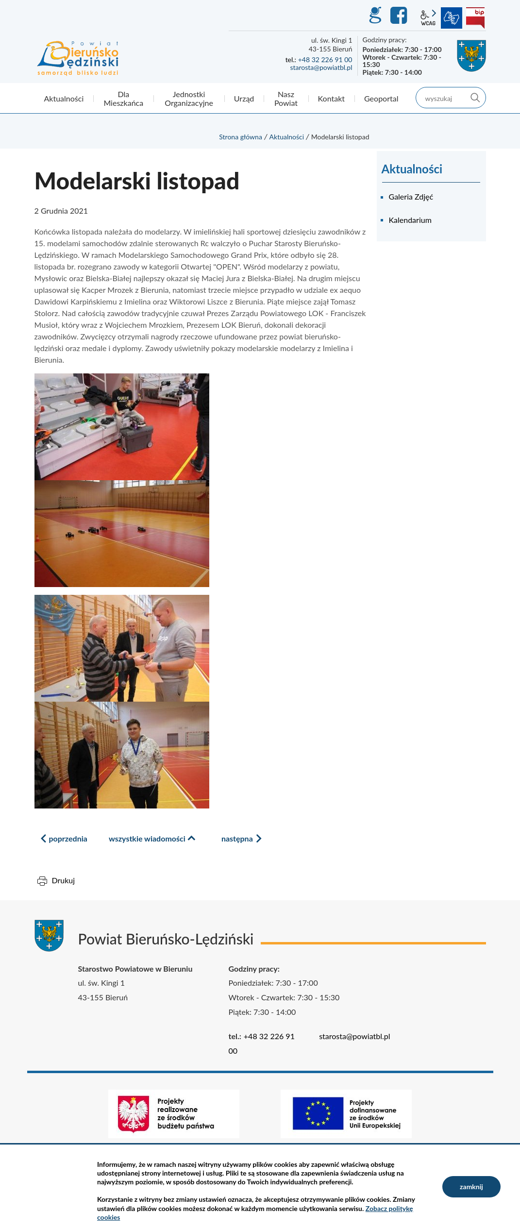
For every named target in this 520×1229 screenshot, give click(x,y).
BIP (475, 18)
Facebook (400, 15)
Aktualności (286, 137)
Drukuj (63, 880)
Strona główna (240, 137)
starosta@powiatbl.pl (321, 67)
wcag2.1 (428, 18)
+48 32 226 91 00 (325, 59)
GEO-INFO (375, 15)
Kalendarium (410, 219)
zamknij (471, 1186)
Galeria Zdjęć (411, 196)
